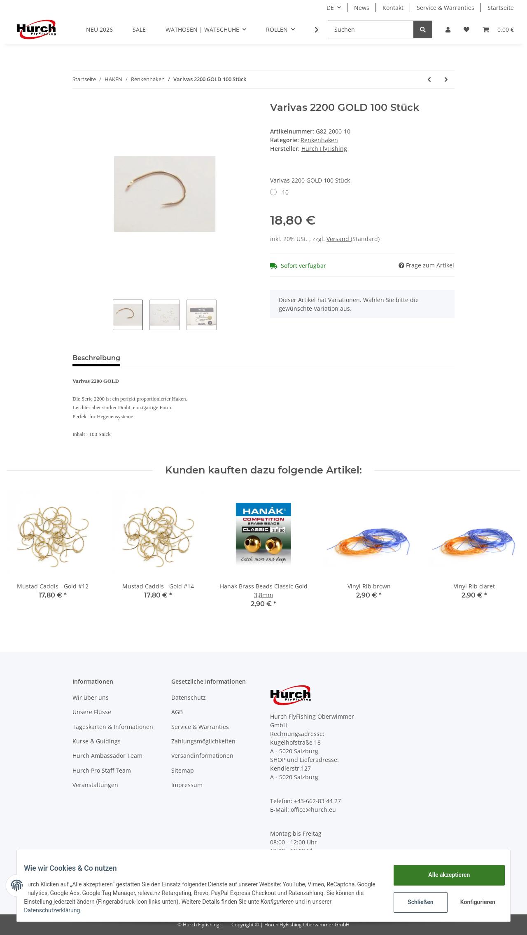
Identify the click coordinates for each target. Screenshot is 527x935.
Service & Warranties (445, 8)
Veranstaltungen (95, 785)
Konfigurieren (472, 902)
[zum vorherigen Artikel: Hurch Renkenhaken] (429, 79)
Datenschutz (188, 697)
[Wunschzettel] (466, 29)
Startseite (500, 8)
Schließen (414, 902)
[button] (448, 29)
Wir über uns (90, 697)
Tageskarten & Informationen (112, 727)
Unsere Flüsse (91, 712)
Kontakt (392, 8)
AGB (177, 712)
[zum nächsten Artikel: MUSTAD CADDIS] (446, 79)
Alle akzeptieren (443, 875)
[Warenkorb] (498, 29)
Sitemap (182, 770)
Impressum (187, 785)
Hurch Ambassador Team (107, 755)
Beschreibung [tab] (96, 358)
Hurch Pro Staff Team (101, 770)
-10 (284, 192)
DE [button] (330, 8)
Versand (338, 239)
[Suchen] (371, 29)
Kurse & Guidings (96, 741)
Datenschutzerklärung (58, 910)
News (361, 8)
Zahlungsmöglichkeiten (203, 741)
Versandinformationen (202, 755)
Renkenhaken (319, 140)
